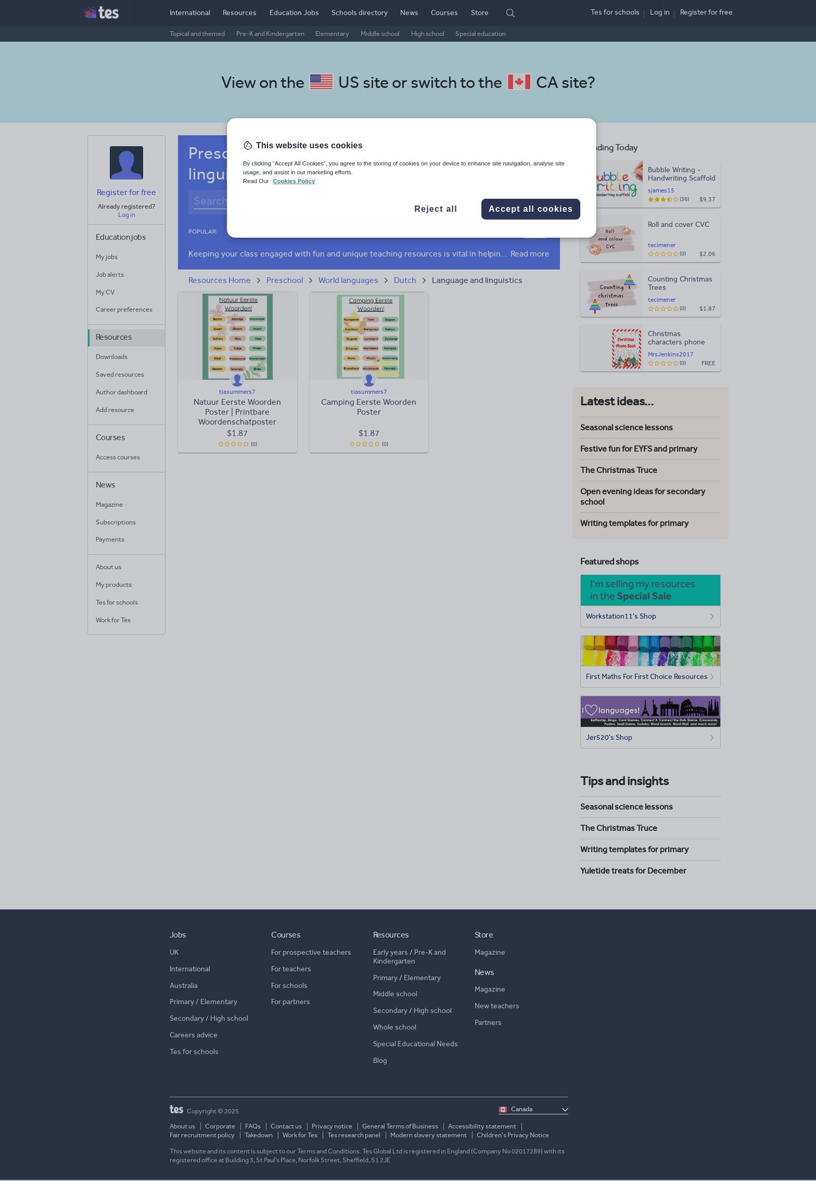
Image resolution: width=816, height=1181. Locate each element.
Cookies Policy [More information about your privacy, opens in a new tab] (294, 181)
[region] (411, 178)
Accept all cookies (531, 208)
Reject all (435, 208)
